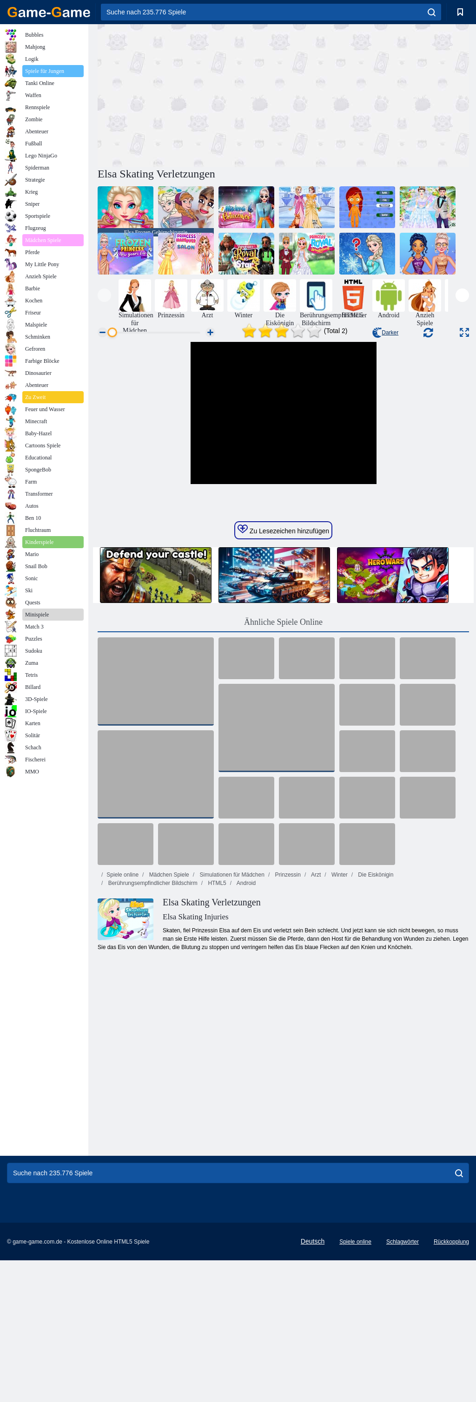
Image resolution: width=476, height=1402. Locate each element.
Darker (385, 333)
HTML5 (216, 1025)
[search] (432, 12)
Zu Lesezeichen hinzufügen (283, 671)
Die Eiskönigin (375, 1016)
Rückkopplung (451, 1383)
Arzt (315, 1016)
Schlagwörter (402, 1383)
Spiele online (122, 1016)
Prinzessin (287, 1016)
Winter (339, 1016)
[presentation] (104, 295)
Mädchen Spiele (168, 1016)
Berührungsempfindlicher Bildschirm (151, 1025)
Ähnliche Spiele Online (283, 763)
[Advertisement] (190, 94)
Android (245, 1025)
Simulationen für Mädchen (231, 1016)
